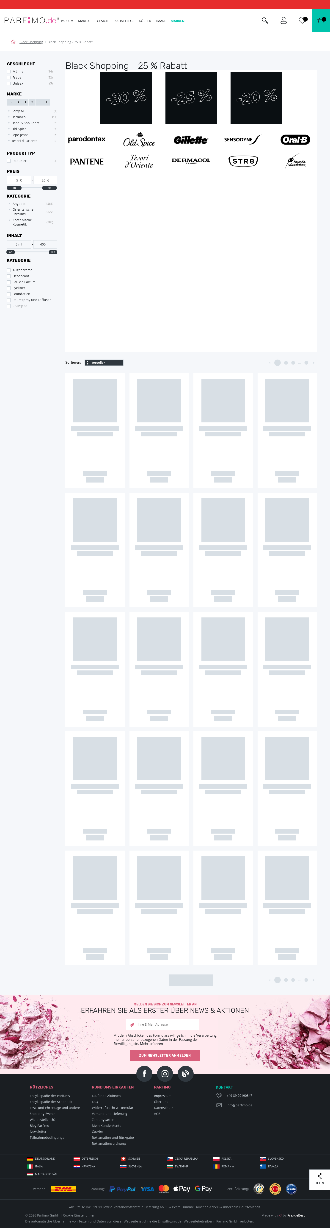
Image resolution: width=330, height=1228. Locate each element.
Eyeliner (19, 288)
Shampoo (20, 306)
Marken (177, 21)
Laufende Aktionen (106, 1096)
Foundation (21, 294)
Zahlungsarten (103, 1119)
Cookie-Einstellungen (79, 1215)
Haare (161, 21)
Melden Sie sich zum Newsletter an (165, 1008)
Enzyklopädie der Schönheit (51, 1102)
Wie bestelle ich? (42, 1119)
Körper (145, 21)
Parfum (67, 21)
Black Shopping (31, 42)
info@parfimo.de (239, 1105)
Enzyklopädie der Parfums (50, 1096)
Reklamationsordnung (109, 1143)
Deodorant (21, 276)
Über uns (161, 1102)
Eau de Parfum (24, 282)
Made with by (283, 1215)
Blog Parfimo (39, 1125)
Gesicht (103, 21)
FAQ (95, 1102)
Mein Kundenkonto (106, 1125)
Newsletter (38, 1131)
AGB (157, 1113)
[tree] (30, 214)
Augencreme (22, 270)
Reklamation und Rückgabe (113, 1137)
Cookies (98, 1131)
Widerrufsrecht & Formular (112, 1107)
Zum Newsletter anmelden (165, 1056)
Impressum (162, 1096)
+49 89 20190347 (239, 1095)
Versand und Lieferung (109, 1113)
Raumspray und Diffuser (32, 300)
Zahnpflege (124, 21)
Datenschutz (163, 1107)
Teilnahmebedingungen (48, 1137)
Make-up (85, 21)
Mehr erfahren (151, 1043)
